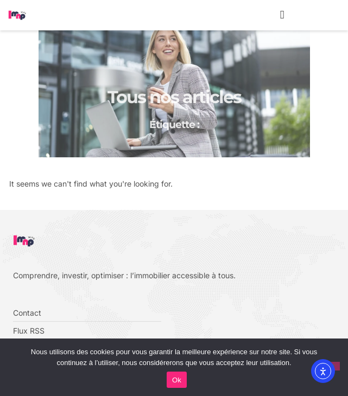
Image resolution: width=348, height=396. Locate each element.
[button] (282, 15)
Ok (176, 380)
